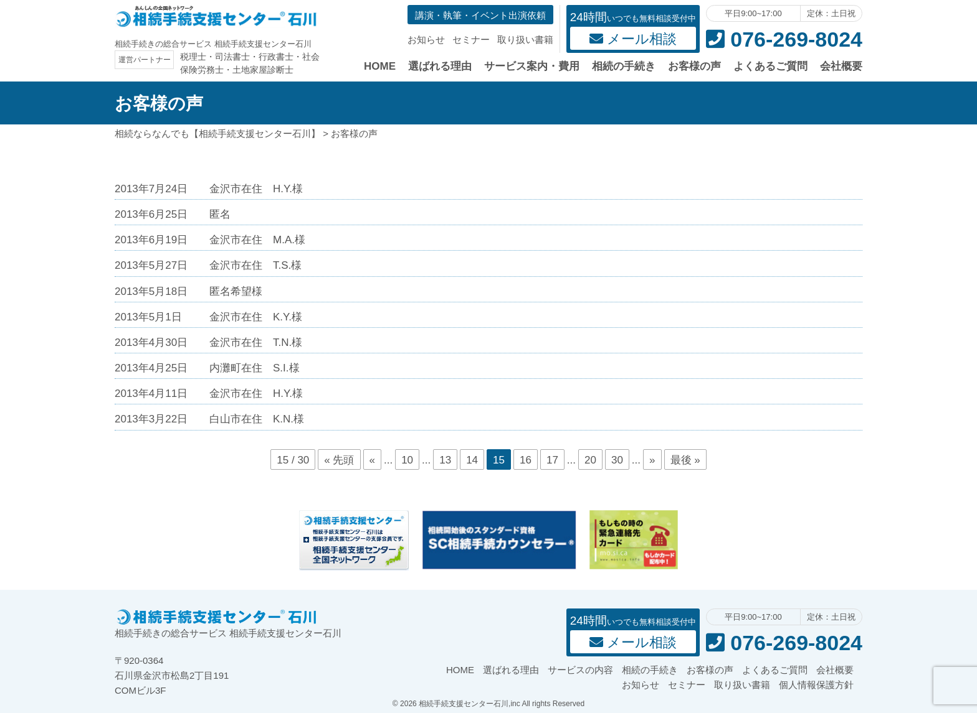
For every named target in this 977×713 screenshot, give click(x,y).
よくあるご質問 (770, 66)
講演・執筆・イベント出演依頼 (480, 15)
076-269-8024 (784, 39)
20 (590, 460)
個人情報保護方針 (816, 684)
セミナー (471, 39)
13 (445, 460)
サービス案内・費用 (531, 66)
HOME (380, 66)
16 (525, 460)
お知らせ (426, 39)
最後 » (685, 460)
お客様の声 (694, 66)
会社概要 (841, 66)
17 (552, 460)
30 (617, 460)
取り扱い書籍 (525, 39)
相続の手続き (623, 66)
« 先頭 (339, 460)
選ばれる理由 (440, 66)
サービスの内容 (580, 669)
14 (472, 460)
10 (407, 460)
